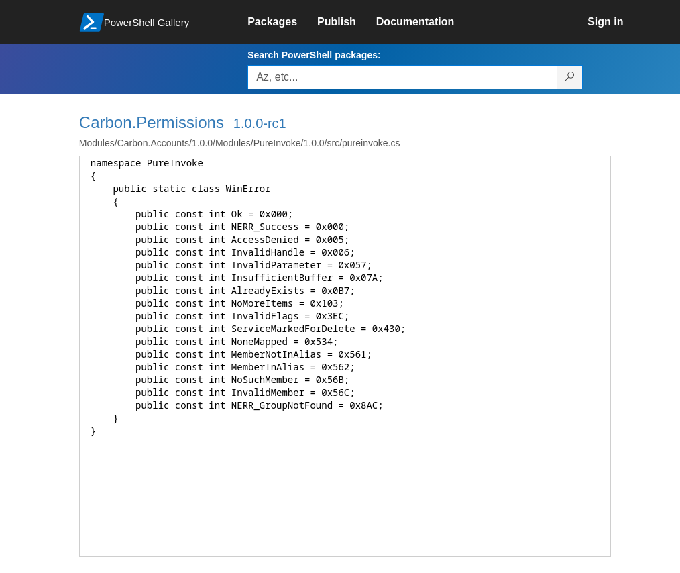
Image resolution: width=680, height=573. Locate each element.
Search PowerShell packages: (313, 55)
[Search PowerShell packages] (570, 77)
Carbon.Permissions (151, 122)
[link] (282, 22)
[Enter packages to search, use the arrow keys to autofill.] (402, 77)
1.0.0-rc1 (259, 123)
